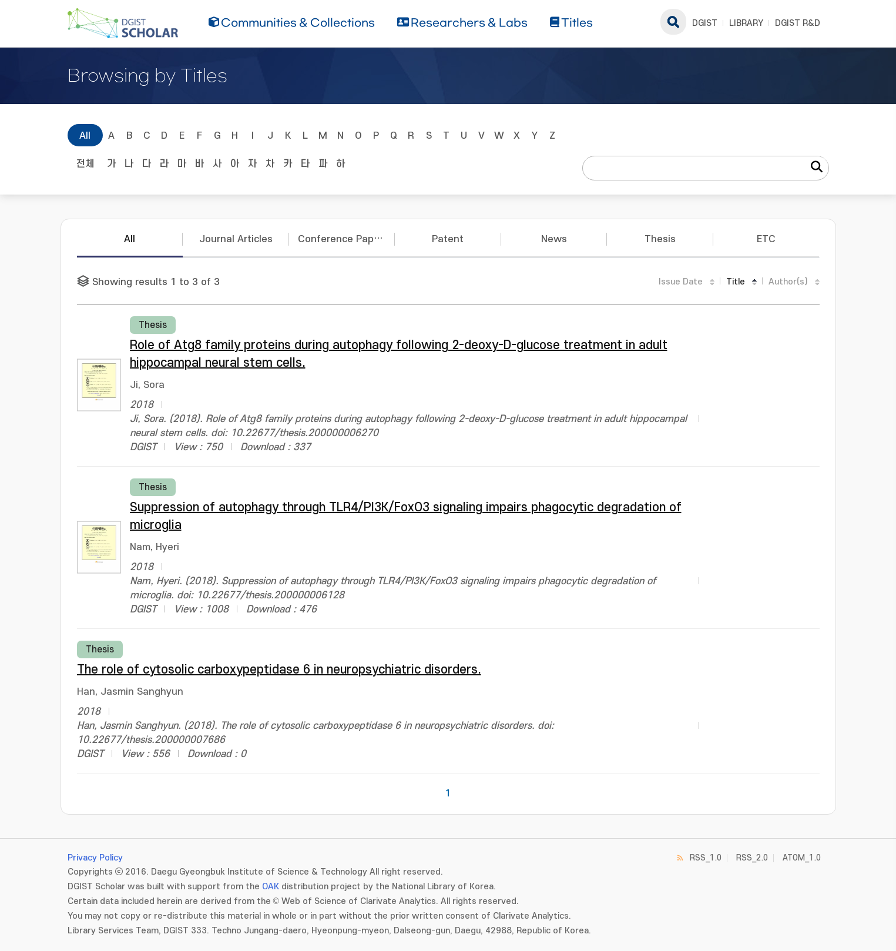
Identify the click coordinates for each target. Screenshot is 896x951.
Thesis (660, 239)
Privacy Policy (95, 858)
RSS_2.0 (752, 857)
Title (735, 282)
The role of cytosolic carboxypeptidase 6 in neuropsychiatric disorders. (279, 670)
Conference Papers (343, 239)
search (673, 22)
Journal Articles (236, 239)
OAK (270, 887)
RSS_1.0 (706, 857)
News (554, 239)
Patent (448, 239)
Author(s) (788, 282)
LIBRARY (746, 23)
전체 (85, 164)
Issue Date (681, 282)
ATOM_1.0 (802, 857)
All (84, 135)
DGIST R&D (797, 23)
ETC (766, 239)
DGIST (704, 23)
